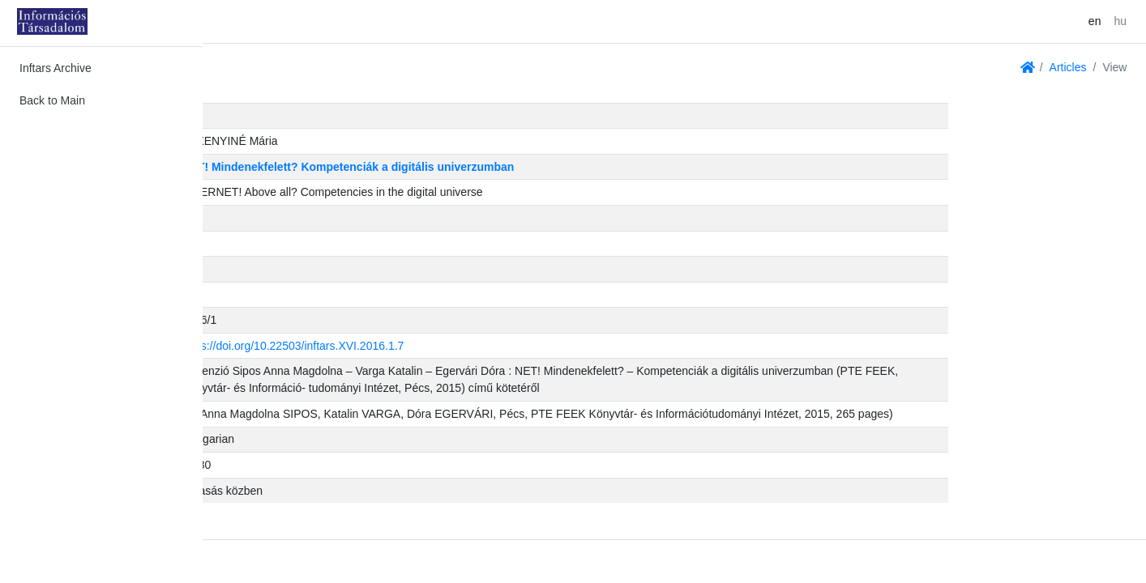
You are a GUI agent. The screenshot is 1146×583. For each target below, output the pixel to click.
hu (1120, 21)
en (1094, 21)
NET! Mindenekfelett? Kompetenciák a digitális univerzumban (545, 166)
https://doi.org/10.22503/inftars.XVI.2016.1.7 (490, 345)
